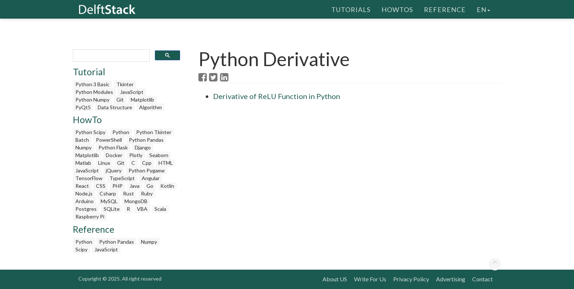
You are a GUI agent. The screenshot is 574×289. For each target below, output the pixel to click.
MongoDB (136, 201)
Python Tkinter (153, 132)
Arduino (84, 201)
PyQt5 (83, 107)
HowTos (397, 9)
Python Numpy (92, 99)
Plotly (135, 155)
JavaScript (132, 92)
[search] (111, 56)
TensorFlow (88, 178)
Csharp (108, 193)
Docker (114, 155)
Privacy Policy (411, 278)
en (483, 9)
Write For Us (370, 278)
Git (120, 99)
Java (134, 186)
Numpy (83, 147)
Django (143, 147)
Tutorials (350, 9)
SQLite (112, 209)
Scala (160, 209)
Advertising (450, 278)
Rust (128, 193)
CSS (100, 186)
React (82, 186)
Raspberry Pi (89, 216)
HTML (166, 163)
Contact (482, 278)
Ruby (147, 193)
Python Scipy (90, 132)
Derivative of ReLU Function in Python (276, 96)
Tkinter (125, 84)
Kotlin (167, 186)
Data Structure (115, 107)
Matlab (83, 163)
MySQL (109, 201)
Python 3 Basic (92, 84)
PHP (117, 186)
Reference (445, 9)
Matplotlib (142, 99)
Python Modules (94, 92)
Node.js (84, 193)
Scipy (81, 249)
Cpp (147, 163)
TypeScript (122, 178)
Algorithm (150, 107)
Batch (82, 140)
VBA (142, 209)
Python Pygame (146, 170)
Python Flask (113, 147)
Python (120, 132)
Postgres (86, 209)
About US (335, 278)
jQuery (114, 170)
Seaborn (158, 155)
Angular (151, 178)
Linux (104, 163)
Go (149, 186)
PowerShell (109, 140)
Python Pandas (146, 140)
